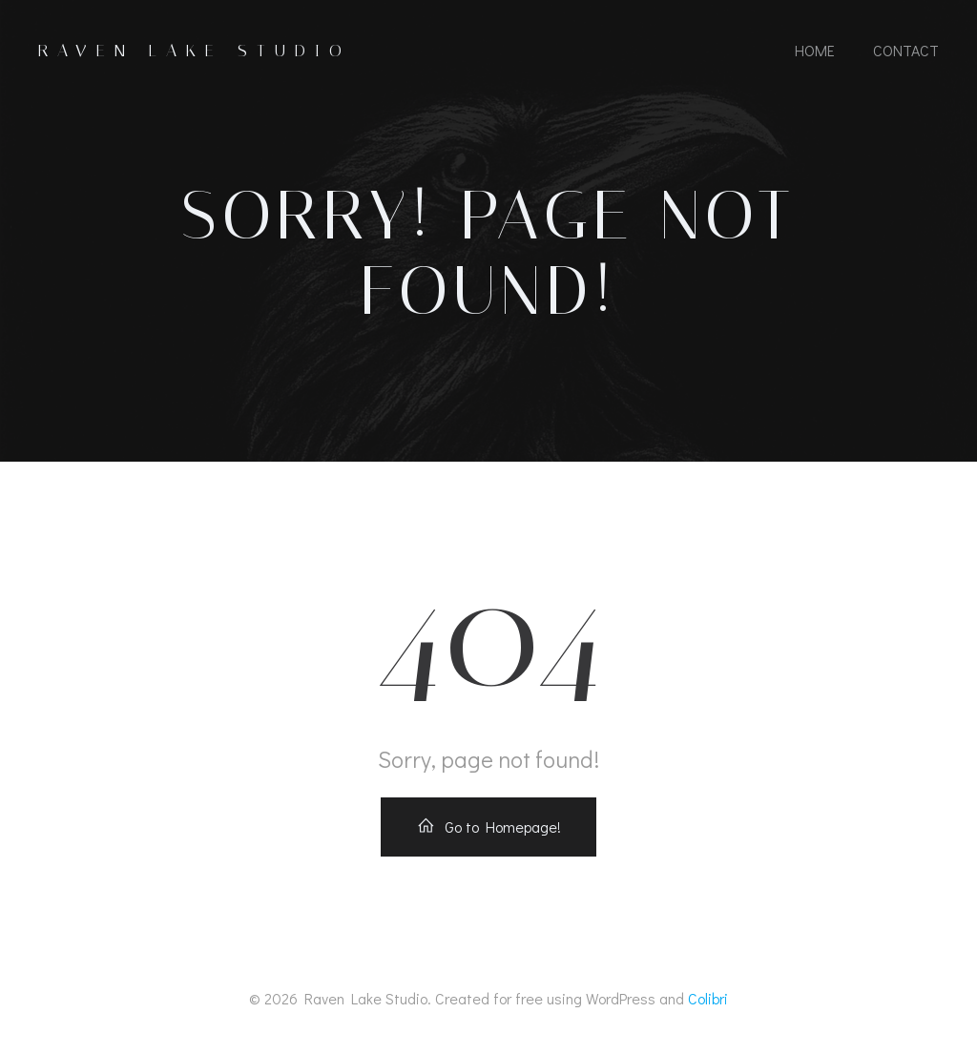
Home (815, 50)
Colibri (708, 998)
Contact (906, 50)
